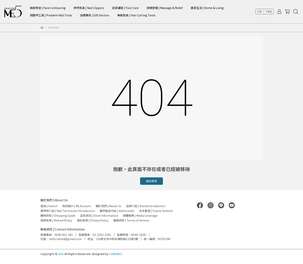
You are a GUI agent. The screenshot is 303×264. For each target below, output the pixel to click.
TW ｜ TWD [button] (264, 11)
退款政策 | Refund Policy (56, 220)
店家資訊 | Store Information (99, 216)
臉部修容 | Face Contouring (48, 8)
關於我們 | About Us (108, 206)
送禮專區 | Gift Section (94, 15)
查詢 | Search (48, 206)
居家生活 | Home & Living (207, 8)
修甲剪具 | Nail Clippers (89, 8)
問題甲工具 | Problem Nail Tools (51, 15)
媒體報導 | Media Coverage (140, 216)
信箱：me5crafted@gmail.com (61, 239)
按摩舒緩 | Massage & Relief (165, 8)
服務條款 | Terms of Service (131, 220)
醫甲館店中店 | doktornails (117, 211)
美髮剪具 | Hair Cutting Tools (136, 15)
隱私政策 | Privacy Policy (92, 220)
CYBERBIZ (115, 254)
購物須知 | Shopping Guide (57, 216)
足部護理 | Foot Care (125, 8)
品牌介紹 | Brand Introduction (145, 206)
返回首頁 (151, 181)
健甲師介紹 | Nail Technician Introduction (67, 211)
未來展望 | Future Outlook (156, 211)
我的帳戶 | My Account (76, 206)
